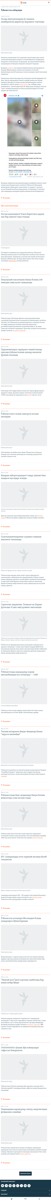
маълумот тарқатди (19, 330)
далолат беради (37, 838)
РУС (25, 1199)
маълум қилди (37, 897)
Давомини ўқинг (25, 1173)
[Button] (5, 198)
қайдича (10, 68)
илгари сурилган (24, 1154)
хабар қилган (23, 84)
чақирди (4, 776)
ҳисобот (29, 395)
